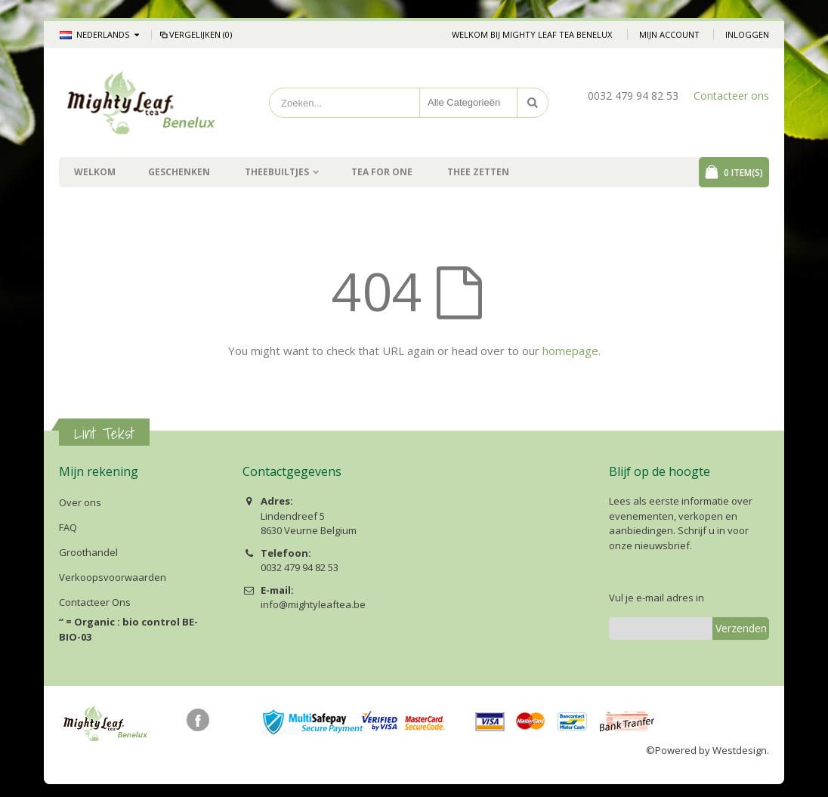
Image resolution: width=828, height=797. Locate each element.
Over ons (80, 502)
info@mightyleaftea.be (313, 604)
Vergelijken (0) (195, 34)
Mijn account (669, 34)
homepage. (571, 350)
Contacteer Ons (95, 602)
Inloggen (747, 34)
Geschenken (179, 171)
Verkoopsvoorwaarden (112, 577)
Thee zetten (478, 171)
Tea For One (381, 171)
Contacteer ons (731, 95)
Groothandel (88, 552)
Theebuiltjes (277, 171)
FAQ (68, 527)
